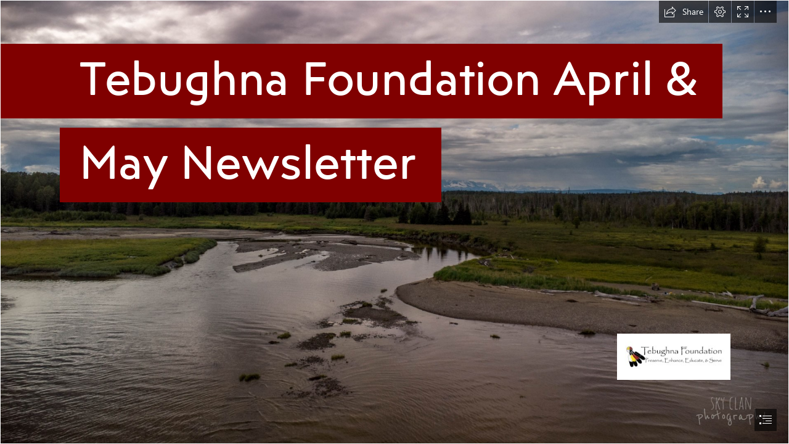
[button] (683, 12)
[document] (394, 222)
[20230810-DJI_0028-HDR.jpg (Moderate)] (394, 222)
